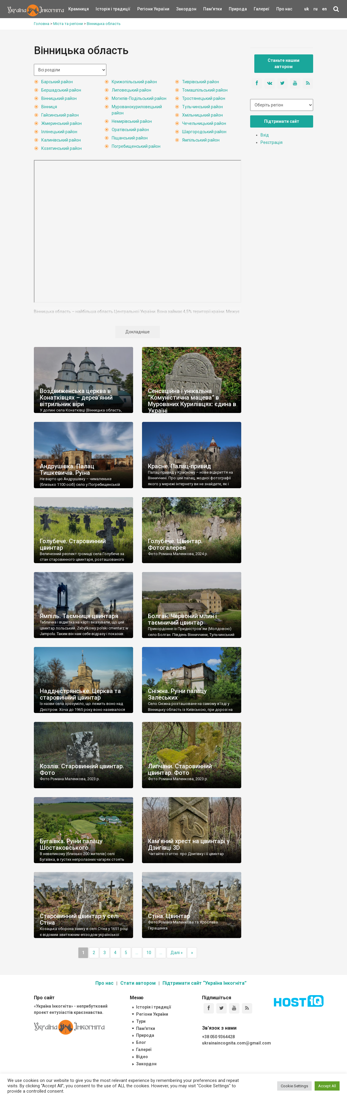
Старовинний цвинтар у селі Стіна (79, 919)
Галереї (261, 9)
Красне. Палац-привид (179, 466)
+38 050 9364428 (218, 1036)
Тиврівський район (200, 81)
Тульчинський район (202, 106)
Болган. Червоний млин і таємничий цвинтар (182, 619)
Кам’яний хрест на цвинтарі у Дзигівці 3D (189, 844)
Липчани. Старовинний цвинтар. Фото (180, 769)
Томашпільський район (205, 90)
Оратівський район (130, 129)
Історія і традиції (104, 9)
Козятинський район (61, 148)
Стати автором (138, 983)
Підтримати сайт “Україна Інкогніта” (205, 983)
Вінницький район (59, 98)
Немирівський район (132, 121)
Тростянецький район (203, 98)
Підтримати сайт (281, 121)
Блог (141, 1042)
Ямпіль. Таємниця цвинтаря (79, 616)
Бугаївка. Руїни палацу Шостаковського (71, 844)
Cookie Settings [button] (294, 1086)
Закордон (181, 9)
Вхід (265, 135)
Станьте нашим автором (283, 63)
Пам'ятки (208, 9)
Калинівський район (61, 140)
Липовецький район (131, 90)
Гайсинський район (60, 115)
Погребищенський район (136, 146)
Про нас (284, 9)
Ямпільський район (201, 140)
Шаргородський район (204, 131)
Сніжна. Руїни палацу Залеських (177, 694)
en (324, 9)
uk (306, 9)
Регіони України (145, 9)
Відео (142, 1056)
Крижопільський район (134, 81)
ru (315, 9)
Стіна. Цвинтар (169, 916)
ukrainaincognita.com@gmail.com (236, 1043)
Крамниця (78, 9)
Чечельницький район (204, 123)
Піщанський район (130, 138)
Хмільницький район (202, 115)
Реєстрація (272, 142)
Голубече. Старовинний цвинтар (73, 544)
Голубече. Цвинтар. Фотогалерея (175, 544)
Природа (233, 9)
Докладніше (137, 331)
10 (148, 952)
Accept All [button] (327, 1086)
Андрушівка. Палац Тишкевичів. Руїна (67, 469)
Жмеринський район (61, 123)
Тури (141, 1021)
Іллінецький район (59, 131)
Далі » (177, 952)
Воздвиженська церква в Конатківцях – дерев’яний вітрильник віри (76, 397)
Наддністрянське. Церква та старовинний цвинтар (80, 694)
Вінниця (49, 106)
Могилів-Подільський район (139, 98)
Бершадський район (61, 90)
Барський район (57, 81)
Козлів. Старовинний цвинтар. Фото (82, 769)
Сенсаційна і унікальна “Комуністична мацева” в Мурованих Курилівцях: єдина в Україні (192, 400)
